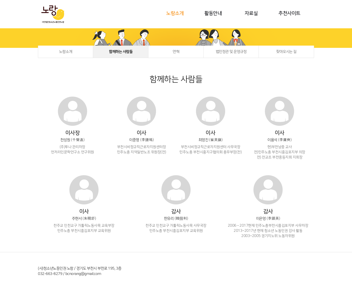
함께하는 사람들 (120, 52)
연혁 (176, 52)
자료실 (251, 13)
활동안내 (213, 13)
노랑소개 (175, 13)
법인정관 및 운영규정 (231, 52)
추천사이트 (289, 13)
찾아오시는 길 (286, 52)
